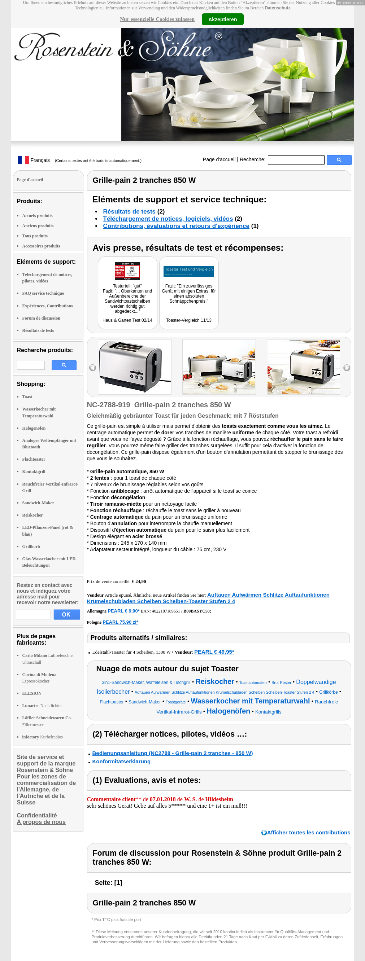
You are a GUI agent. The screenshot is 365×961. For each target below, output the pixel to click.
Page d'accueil (219, 159)
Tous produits (35, 235)
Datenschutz (277, 7)
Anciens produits (38, 225)
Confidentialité (37, 815)
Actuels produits (37, 215)
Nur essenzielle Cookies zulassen (157, 19)
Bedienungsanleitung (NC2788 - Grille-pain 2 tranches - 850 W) (172, 753)
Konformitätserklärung (121, 761)
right (346, 367)
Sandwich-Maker (38, 502)
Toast (27, 396)
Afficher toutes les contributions (309, 832)
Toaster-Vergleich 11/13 (189, 320)
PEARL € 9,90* (124, 611)
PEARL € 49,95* (214, 652)
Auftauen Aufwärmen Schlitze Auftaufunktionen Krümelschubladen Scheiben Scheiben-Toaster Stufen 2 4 (208, 598)
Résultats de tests (38, 330)
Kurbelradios (42, 737)
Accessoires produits (41, 246)
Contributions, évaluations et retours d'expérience (176, 226)
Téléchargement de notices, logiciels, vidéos (168, 218)
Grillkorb (31, 546)
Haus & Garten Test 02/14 (127, 320)
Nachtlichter (42, 705)
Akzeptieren (222, 19)
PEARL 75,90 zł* (120, 622)
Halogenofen (34, 428)
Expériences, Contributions (47, 305)
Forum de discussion (41, 318)
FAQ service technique (43, 293)
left (92, 367)
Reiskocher (32, 515)
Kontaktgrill (33, 471)
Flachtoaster (33, 459)
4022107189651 (166, 611)
